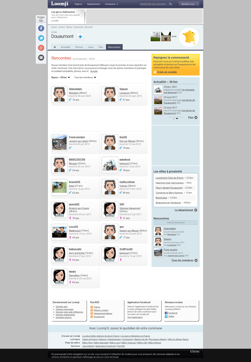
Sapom (124, 89)
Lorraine (61, 27)
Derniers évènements (65, 315)
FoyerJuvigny (77, 137)
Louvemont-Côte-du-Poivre (169, 178)
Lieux (90, 47)
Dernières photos (64, 317)
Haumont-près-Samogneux (170, 183)
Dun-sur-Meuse (127, 141)
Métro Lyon (115, 343)
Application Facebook (105, 346)
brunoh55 (74, 181)
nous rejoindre (136, 65)
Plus (190, 117)
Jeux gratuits (88, 346)
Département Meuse (103, 313)
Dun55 (123, 137)
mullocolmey (127, 181)
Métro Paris (87, 343)
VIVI (122, 204)
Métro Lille (142, 343)
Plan (101, 47)
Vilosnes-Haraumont (130, 208)
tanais (72, 271)
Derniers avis (62, 306)
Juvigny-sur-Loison (78, 141)
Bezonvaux (161, 197)
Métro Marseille (101, 343)
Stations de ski (141, 339)
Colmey (123, 186)
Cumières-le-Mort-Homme (169, 192)
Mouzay (73, 163)
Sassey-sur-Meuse (129, 230)
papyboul (125, 159)
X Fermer (194, 351)
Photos (79, 47)
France (54, 27)
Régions (103, 339)
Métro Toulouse (128, 343)
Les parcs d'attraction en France (135, 336)
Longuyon (125, 93)
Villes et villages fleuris (178, 339)
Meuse (69, 27)
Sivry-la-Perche (77, 253)
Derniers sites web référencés (69, 312)
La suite (55, 20)
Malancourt (75, 230)
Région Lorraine (101, 310)
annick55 (74, 204)
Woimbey (73, 93)
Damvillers (74, 275)
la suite (94, 71)
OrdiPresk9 (126, 249)
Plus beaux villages (157, 339)
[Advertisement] (144, 16)
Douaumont (78, 27)
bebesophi (75, 249)
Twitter (171, 316)
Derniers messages (64, 309)
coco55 (73, 226)
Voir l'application (135, 317)
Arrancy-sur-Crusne (79, 208)
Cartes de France (90, 339)
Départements (114, 339)
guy (122, 226)
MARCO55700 (77, 159)
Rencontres (114, 47)
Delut (71, 186)
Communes (127, 339)
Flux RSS (94, 302)
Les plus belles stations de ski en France (100, 336)
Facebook (172, 313)
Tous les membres (182, 260)
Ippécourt (124, 163)
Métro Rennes (154, 343)
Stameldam (75, 89)
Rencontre (89, 27)
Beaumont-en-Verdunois (168, 202)
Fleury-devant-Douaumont (169, 188)
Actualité (65, 47)
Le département (184, 210)
